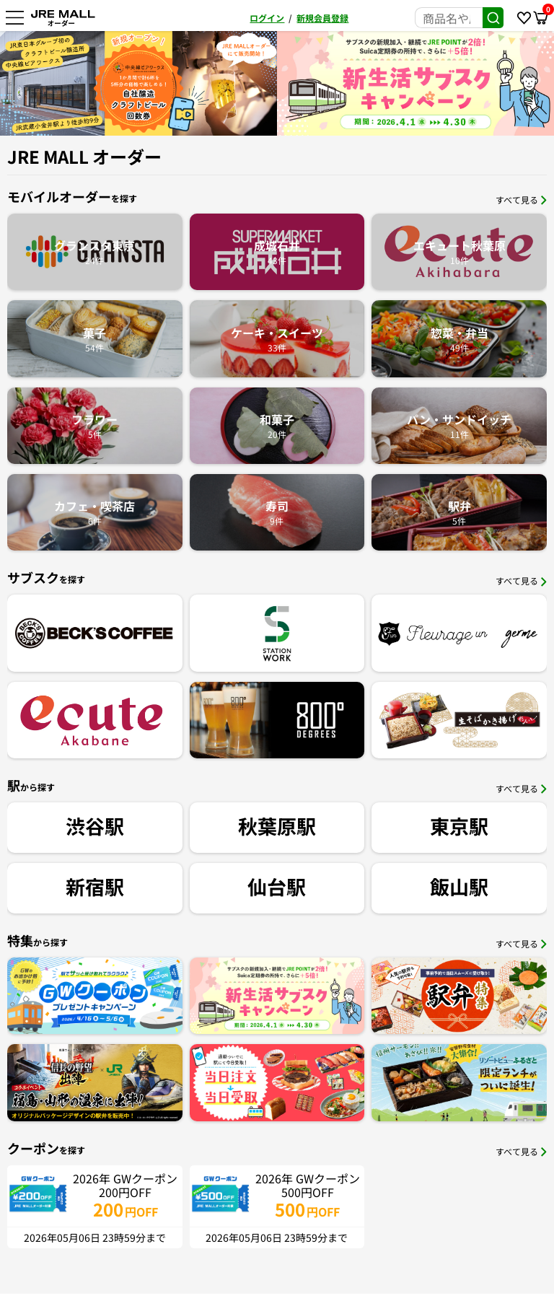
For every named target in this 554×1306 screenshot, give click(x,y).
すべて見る (521, 199)
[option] (323, 83)
